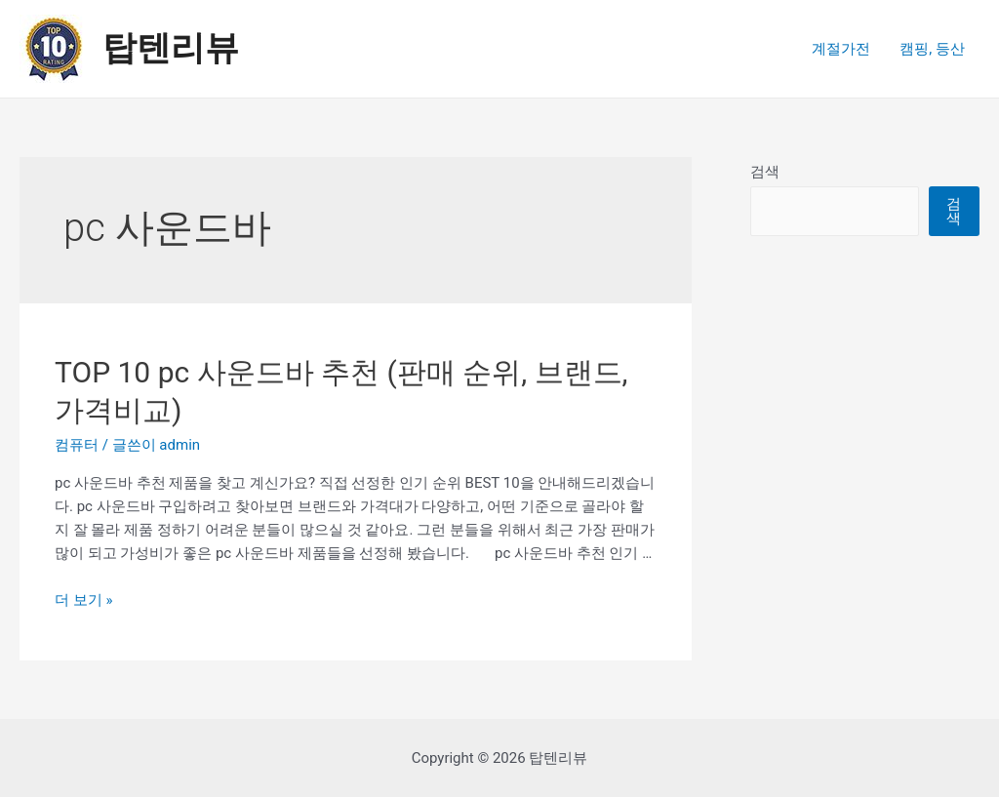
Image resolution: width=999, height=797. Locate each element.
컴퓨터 (77, 445)
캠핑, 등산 (932, 49)
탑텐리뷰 (170, 48)
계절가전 (841, 49)
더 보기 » (83, 600)
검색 (764, 171)
